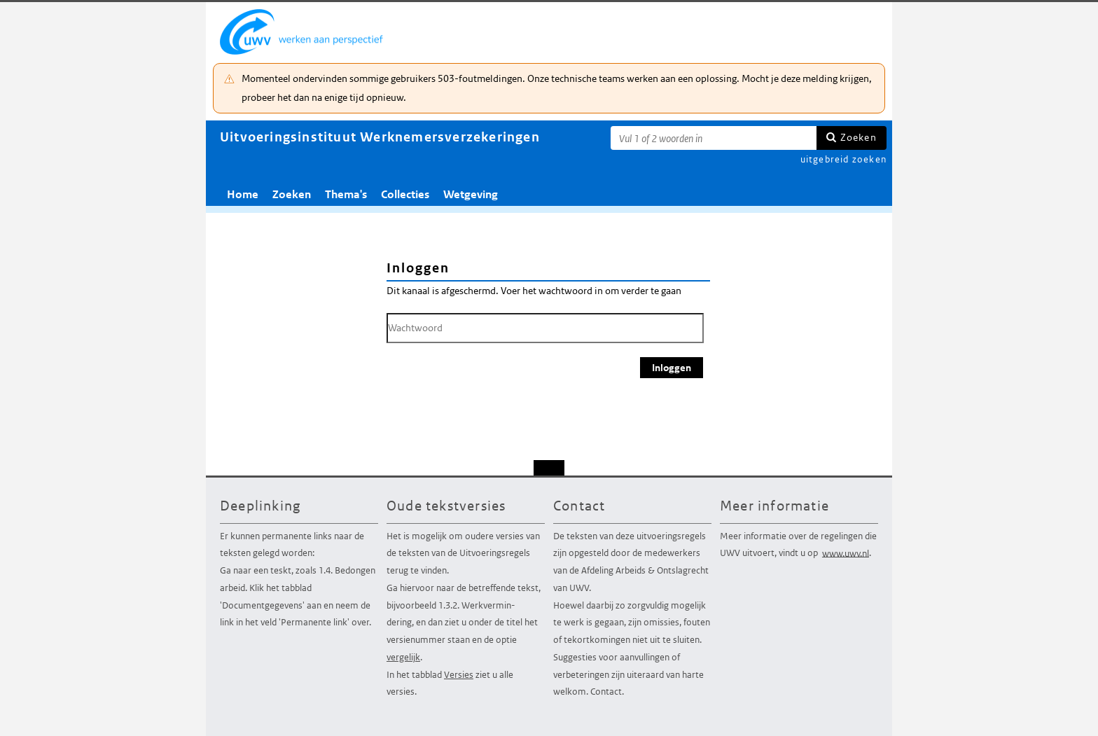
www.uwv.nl (845, 553)
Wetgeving (470, 194)
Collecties (405, 194)
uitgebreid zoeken (843, 159)
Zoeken (858, 137)
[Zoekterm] (713, 138)
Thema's (346, 194)
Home (242, 194)
